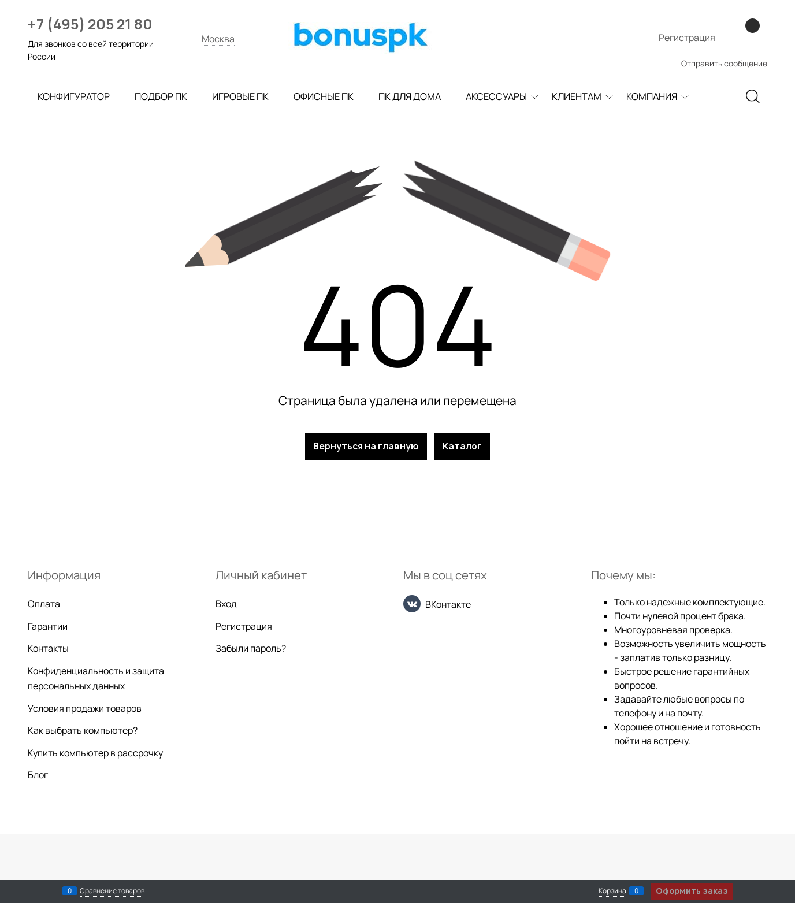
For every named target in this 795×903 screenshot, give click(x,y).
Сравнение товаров (112, 890)
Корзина (612, 890)
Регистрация (687, 37)
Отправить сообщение (724, 63)
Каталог (462, 446)
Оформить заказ (692, 890)
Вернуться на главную (366, 446)
